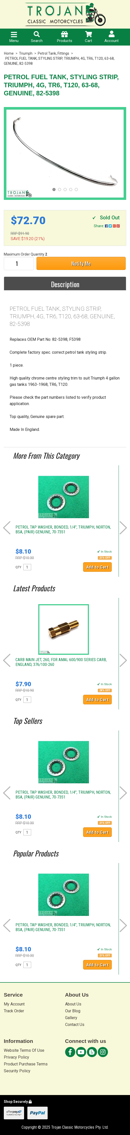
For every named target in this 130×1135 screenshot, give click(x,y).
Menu (13, 37)
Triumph (25, 53)
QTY (18, 567)
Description (65, 284)
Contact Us (74, 1024)
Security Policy (17, 1070)
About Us (73, 1004)
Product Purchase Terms (26, 1064)
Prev (6, 527)
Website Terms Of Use (24, 1050)
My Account (14, 1004)
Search (37, 37)
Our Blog (72, 1010)
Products (64, 37)
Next (123, 527)
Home (9, 53)
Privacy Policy (16, 1057)
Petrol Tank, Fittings (53, 53)
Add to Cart (97, 567)
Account (111, 37)
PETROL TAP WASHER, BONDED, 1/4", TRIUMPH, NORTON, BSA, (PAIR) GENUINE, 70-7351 (63, 529)
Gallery (71, 1017)
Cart (88, 37)
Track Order (14, 1010)
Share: (107, 226)
